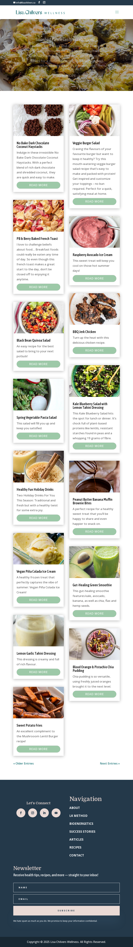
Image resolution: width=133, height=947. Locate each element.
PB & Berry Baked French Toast (37, 238)
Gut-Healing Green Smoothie (92, 585)
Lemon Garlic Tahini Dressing (36, 653)
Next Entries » (110, 763)
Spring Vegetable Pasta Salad (37, 417)
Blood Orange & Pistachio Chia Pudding (93, 669)
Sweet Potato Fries (29, 725)
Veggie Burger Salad (86, 143)
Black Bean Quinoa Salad (33, 340)
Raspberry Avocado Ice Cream (92, 255)
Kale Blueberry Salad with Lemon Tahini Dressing (90, 405)
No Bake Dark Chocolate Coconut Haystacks (33, 145)
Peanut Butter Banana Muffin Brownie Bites (92, 501)
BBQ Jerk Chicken (84, 332)
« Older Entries (23, 763)
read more (38, 185)
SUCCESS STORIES (82, 832)
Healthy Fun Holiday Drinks (35, 489)
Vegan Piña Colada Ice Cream (36, 571)
